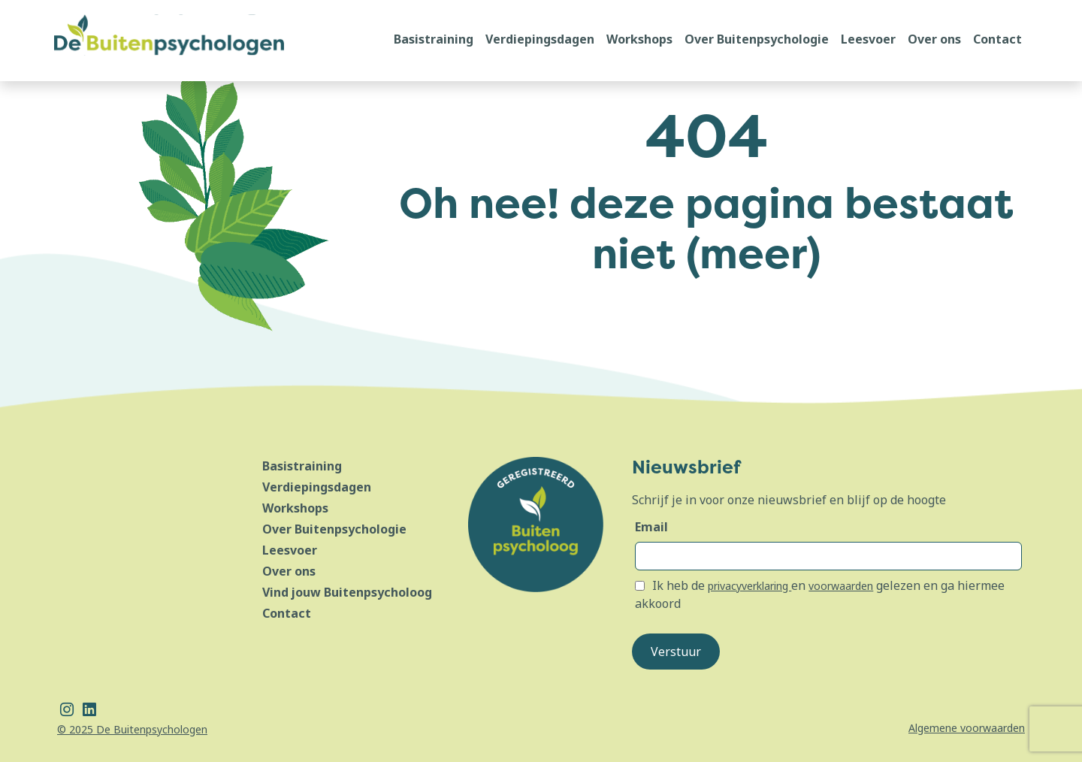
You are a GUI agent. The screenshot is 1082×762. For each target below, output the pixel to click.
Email (651, 527)
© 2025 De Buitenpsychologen (132, 729)
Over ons (934, 39)
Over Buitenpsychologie (757, 39)
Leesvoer (868, 39)
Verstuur (676, 651)
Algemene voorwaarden (966, 728)
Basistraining (433, 39)
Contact (997, 39)
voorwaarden (840, 586)
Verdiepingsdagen (539, 39)
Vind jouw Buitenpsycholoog (347, 592)
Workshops (639, 39)
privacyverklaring (749, 586)
